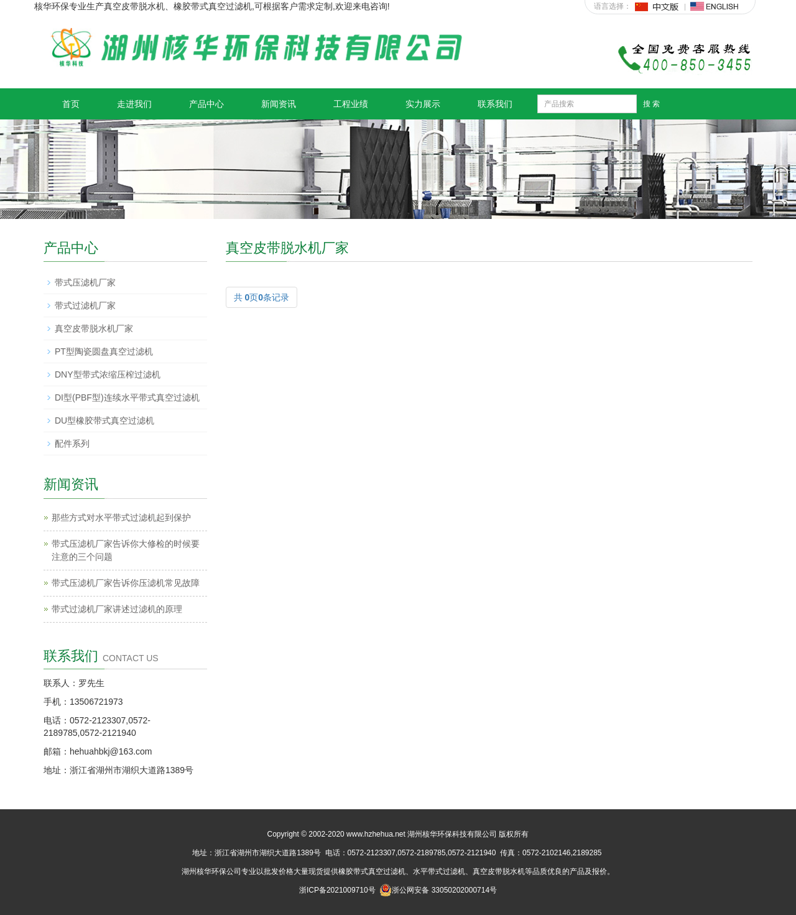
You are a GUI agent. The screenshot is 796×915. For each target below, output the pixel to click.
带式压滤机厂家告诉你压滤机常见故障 (126, 583)
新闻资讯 (278, 104)
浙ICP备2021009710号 (337, 890)
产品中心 (206, 104)
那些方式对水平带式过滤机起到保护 (121, 518)
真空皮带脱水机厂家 (94, 328)
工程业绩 (350, 104)
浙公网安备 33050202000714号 (438, 890)
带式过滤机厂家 (85, 305)
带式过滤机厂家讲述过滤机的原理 (117, 609)
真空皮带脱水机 (499, 871)
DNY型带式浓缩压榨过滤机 (107, 374)
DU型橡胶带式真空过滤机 (104, 420)
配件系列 (72, 443)
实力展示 (422, 104)
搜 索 (651, 104)
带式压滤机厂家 (85, 282)
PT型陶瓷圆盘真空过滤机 (104, 351)
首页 (71, 104)
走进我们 (134, 104)
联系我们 (495, 104)
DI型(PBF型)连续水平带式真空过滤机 (127, 397)
